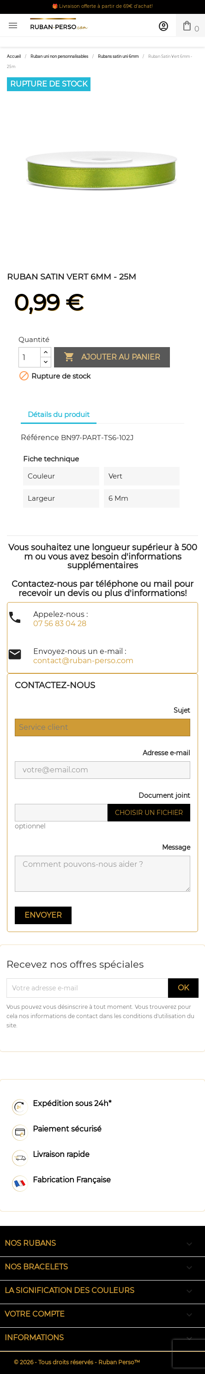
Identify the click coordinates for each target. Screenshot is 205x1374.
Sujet (182, 710)
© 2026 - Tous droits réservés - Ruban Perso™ (77, 1362)
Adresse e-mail (166, 753)
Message (176, 847)
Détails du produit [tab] (59, 414)
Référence (40, 437)
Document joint (164, 795)
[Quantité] (29, 357)
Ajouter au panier (112, 357)
